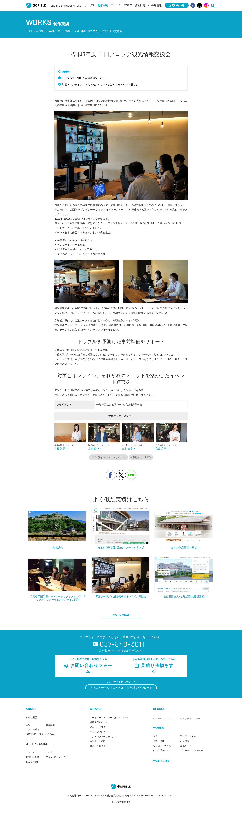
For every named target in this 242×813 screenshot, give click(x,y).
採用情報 (156, 5)
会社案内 (140, 5)
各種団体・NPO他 (60, 31)
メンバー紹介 (32, 729)
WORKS (40, 31)
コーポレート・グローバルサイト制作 (109, 717)
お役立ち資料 (32, 762)
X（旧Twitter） (121, 475)
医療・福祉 (158, 741)
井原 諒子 (59, 448)
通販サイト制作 (97, 727)
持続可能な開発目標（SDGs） (41, 734)
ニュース (116, 5)
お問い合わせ (32, 757)
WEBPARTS (161, 760)
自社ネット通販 (97, 741)
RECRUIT (159, 709)
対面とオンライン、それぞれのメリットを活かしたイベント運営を (100, 84)
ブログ (128, 5)
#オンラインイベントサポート (108, 457)
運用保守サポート (99, 722)
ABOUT (31, 709)
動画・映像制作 (97, 746)
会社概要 (32, 717)
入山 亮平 (161, 448)
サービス (89, 5)
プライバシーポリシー (57, 757)
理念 (28, 724)
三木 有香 (127, 448)
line (131, 475)
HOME (29, 31)
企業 (155, 736)
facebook (110, 475)
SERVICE (96, 709)
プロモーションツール (191, 750)
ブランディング (97, 732)
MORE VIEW (121, 614)
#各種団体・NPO (141, 457)
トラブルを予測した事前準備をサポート (85, 78)
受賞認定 (50, 724)
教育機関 (184, 741)
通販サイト (185, 745)
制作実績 (103, 5)
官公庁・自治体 (188, 736)
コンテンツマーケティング (103, 736)
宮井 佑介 (93, 448)
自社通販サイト (161, 750)
